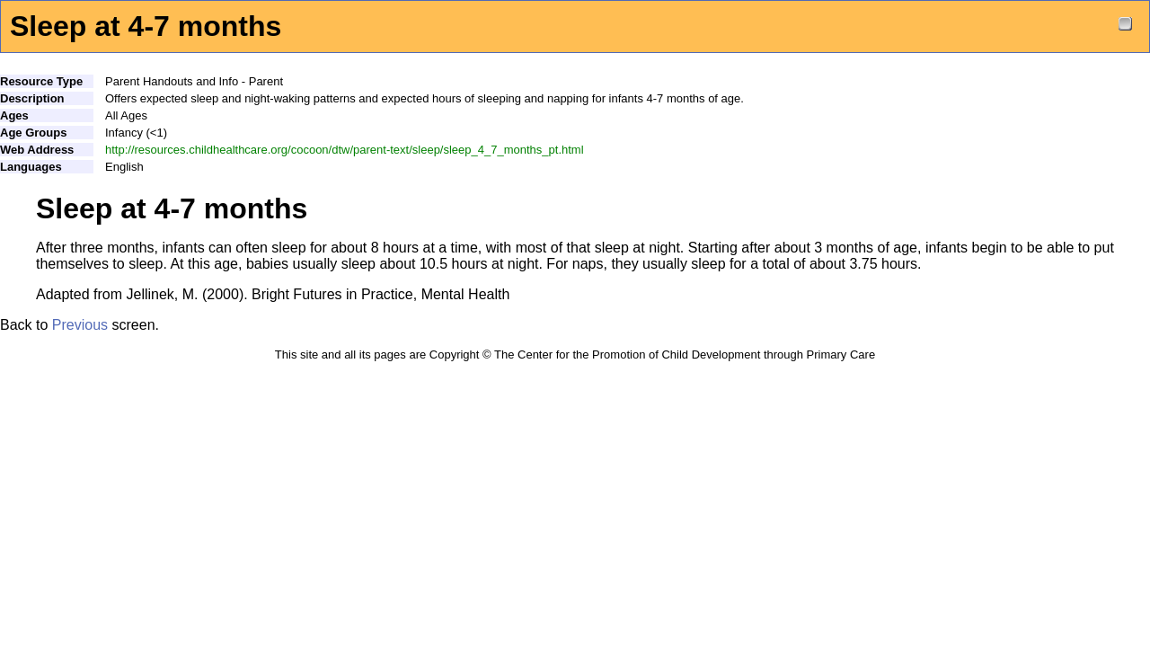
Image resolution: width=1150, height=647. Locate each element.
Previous (80, 324)
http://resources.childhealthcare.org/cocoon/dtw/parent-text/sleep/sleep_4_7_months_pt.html (344, 149)
